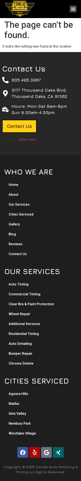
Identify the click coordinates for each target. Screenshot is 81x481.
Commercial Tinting (24, 294)
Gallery (14, 224)
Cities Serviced (21, 214)
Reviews (15, 244)
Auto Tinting (19, 284)
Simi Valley (17, 414)
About (13, 195)
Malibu (14, 404)
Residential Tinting (24, 334)
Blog (12, 234)
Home (13, 185)
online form (27, 139)
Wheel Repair (19, 314)
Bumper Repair (20, 354)
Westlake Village (22, 433)
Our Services (19, 204)
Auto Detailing (20, 344)
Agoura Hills (18, 394)
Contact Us (18, 254)
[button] (73, 8)
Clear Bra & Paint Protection (31, 304)
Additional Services (24, 324)
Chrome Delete (21, 363)
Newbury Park (20, 423)
